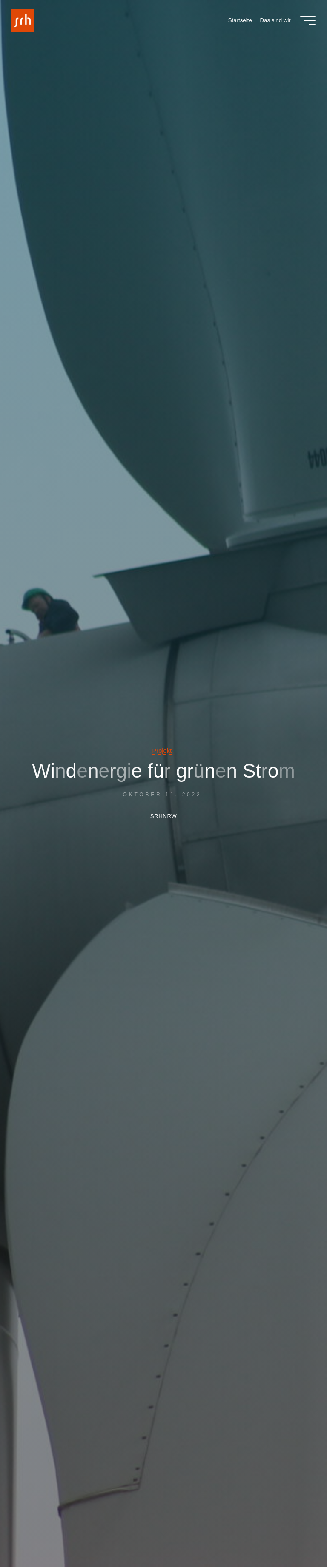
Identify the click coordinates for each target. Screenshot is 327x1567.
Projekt (162, 750)
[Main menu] (308, 20)
